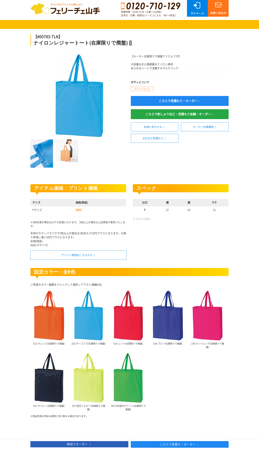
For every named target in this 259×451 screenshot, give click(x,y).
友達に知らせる (155, 127)
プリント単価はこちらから (77, 255)
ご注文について (145, 24)
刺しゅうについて (111, 24)
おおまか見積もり (154, 138)
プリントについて (78, 24)
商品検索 (44, 24)
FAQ (178, 24)
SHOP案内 (212, 24)
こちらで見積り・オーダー (180, 444)
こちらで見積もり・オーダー (180, 101)
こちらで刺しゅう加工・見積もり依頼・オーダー (179, 114)
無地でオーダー (79, 444)
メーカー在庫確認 (205, 127)
